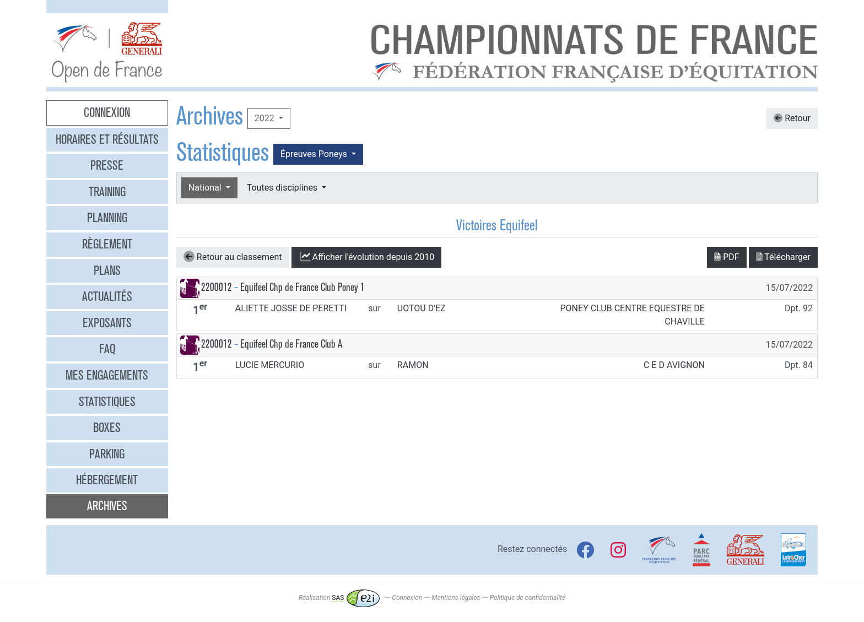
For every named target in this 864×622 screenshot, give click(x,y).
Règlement (107, 244)
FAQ (107, 348)
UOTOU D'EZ (421, 308)
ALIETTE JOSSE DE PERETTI (291, 308)
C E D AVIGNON (674, 365)
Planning (107, 217)
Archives (107, 505)
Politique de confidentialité (527, 598)
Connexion (107, 112)
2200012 (216, 287)
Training (107, 191)
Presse (106, 165)
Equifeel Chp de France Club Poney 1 (302, 287)
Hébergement (107, 480)
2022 (266, 118)
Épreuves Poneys (314, 154)
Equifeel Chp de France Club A (291, 344)
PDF (726, 257)
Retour (792, 118)
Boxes (107, 427)
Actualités (107, 296)
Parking (107, 454)
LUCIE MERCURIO (269, 365)
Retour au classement (232, 256)
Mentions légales (455, 598)
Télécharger (783, 257)
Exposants (107, 323)
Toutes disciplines (283, 187)
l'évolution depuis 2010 (367, 256)
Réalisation (339, 598)
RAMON (413, 365)
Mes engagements (107, 375)
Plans (107, 270)
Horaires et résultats (107, 139)
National (206, 187)
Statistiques (107, 401)
